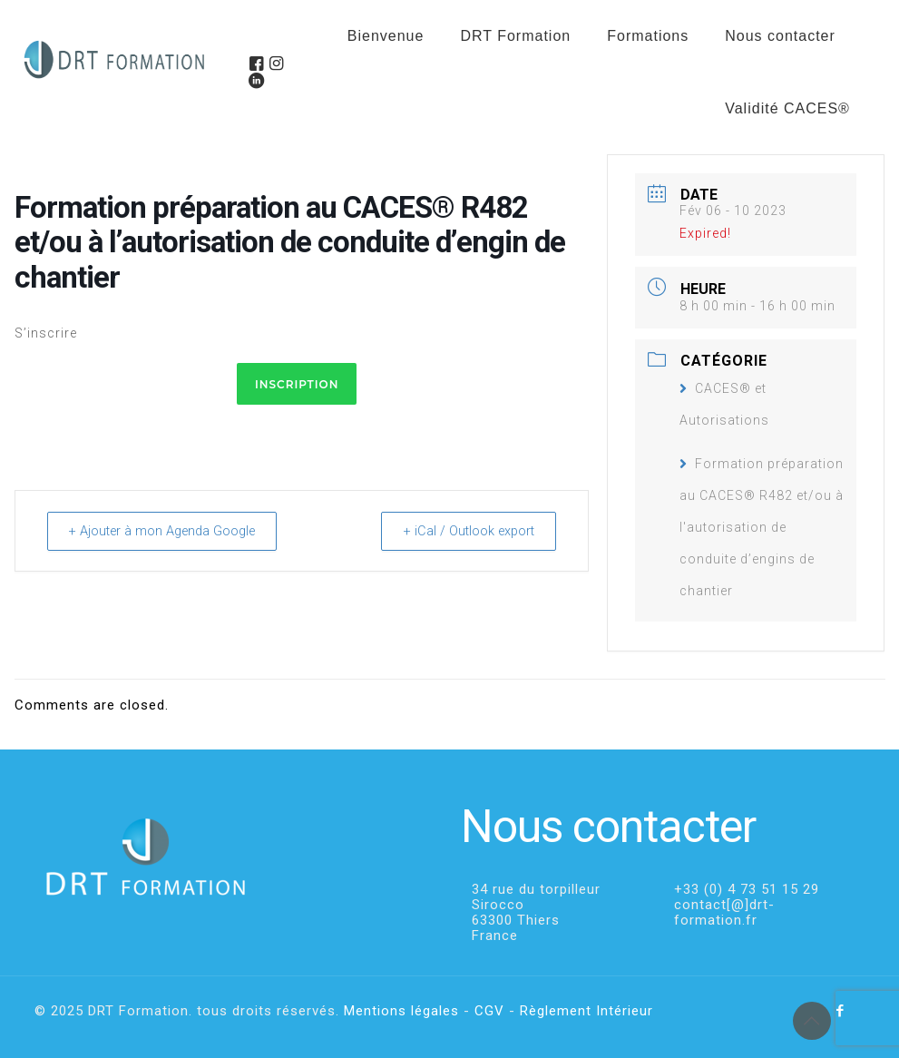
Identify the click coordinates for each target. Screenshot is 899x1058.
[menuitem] (648, 82)
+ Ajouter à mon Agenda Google (171, 531)
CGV (489, 1011)
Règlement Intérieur (586, 1011)
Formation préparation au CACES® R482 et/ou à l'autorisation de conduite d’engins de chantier (761, 527)
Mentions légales (401, 1011)
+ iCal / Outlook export (462, 531)
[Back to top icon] (812, 1021)
